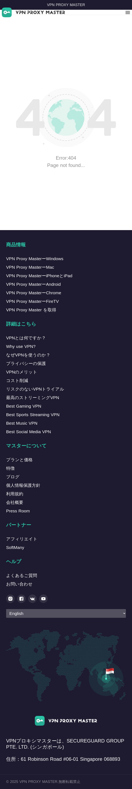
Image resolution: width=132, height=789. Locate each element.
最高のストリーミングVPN (32, 397)
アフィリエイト (21, 539)
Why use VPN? (20, 346)
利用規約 (14, 493)
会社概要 (14, 502)
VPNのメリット (21, 372)
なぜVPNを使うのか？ (28, 355)
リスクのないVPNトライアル (35, 389)
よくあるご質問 (21, 575)
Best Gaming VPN (23, 406)
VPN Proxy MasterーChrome (33, 292)
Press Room (18, 511)
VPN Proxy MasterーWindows (34, 258)
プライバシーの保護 (26, 363)
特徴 (10, 468)
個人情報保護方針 (23, 485)
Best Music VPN (21, 423)
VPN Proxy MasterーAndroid (33, 284)
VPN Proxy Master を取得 (31, 309)
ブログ (13, 476)
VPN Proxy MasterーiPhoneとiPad (39, 275)
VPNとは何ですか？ (26, 338)
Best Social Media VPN (28, 431)
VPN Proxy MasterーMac (30, 267)
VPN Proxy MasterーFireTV (32, 301)
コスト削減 (17, 380)
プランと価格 (19, 459)
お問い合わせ (19, 584)
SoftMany (15, 547)
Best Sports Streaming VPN (32, 414)
